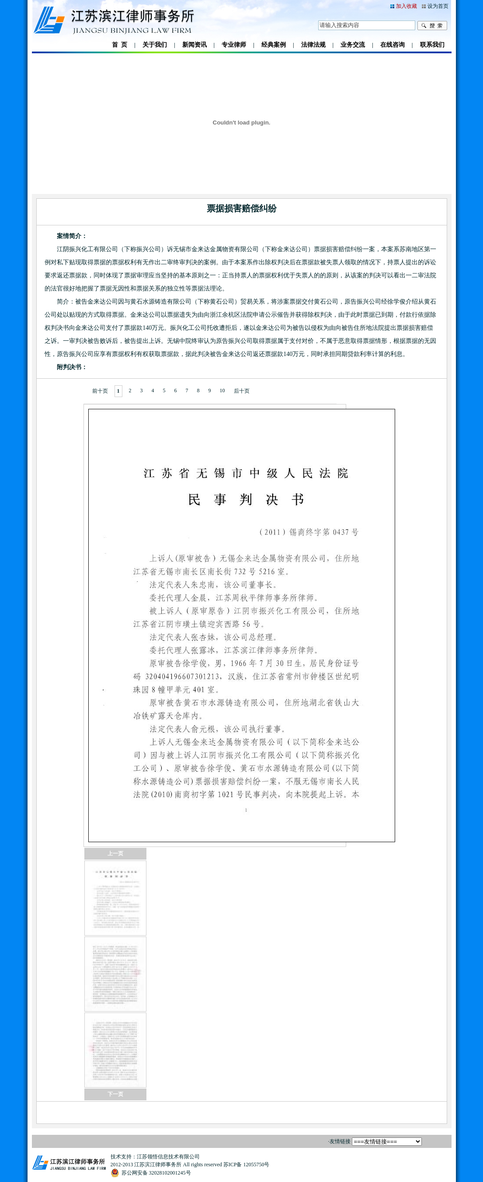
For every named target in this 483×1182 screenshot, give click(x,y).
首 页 (119, 44)
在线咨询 (392, 44)
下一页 (115, 1094)
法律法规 (313, 44)
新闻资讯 (194, 44)
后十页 (242, 391)
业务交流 (353, 44)
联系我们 (432, 44)
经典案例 (273, 44)
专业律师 (234, 44)
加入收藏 (406, 6)
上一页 (115, 853)
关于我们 (154, 44)
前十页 (100, 391)
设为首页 (437, 6)
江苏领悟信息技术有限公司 (168, 1157)
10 (222, 390)
